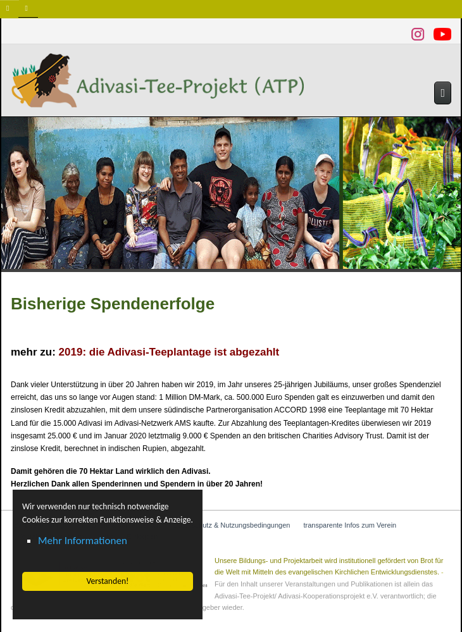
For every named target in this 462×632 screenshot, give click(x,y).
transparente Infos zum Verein (349, 525)
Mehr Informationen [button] (82, 540)
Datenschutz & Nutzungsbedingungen (231, 525)
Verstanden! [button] (107, 581)
